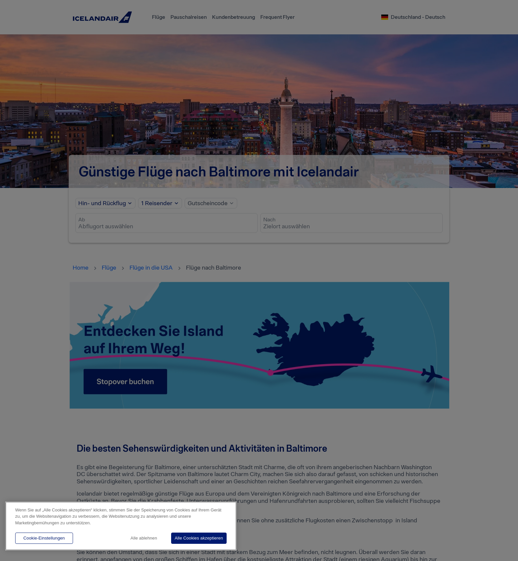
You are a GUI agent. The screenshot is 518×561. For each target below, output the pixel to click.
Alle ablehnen (143, 538)
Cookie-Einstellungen (44, 538)
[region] (121, 526)
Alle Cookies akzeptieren (199, 538)
